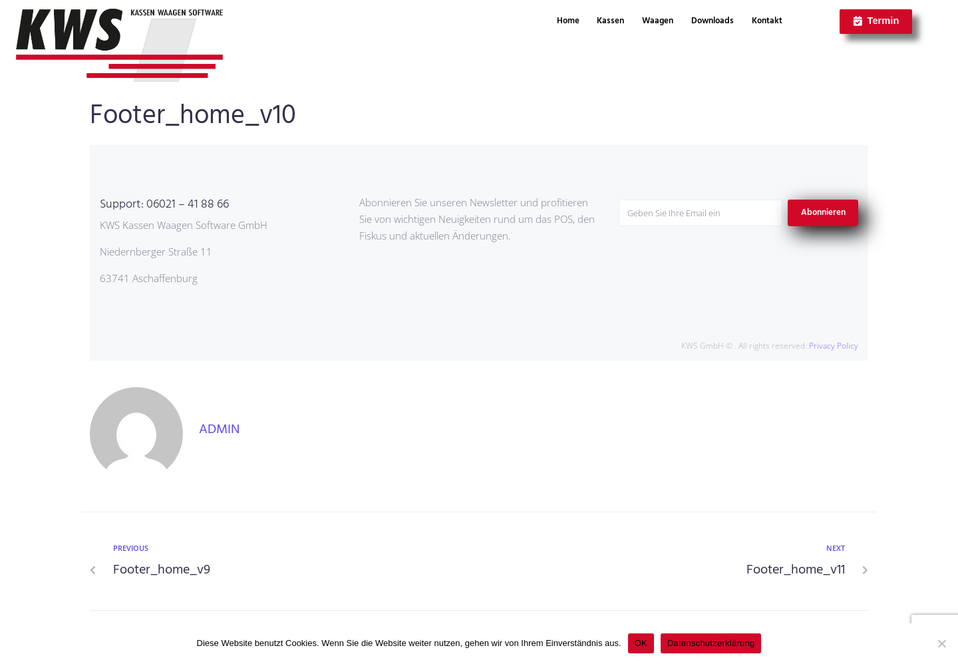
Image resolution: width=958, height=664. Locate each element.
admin (219, 429)
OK (641, 643)
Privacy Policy (833, 345)
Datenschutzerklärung (710, 643)
